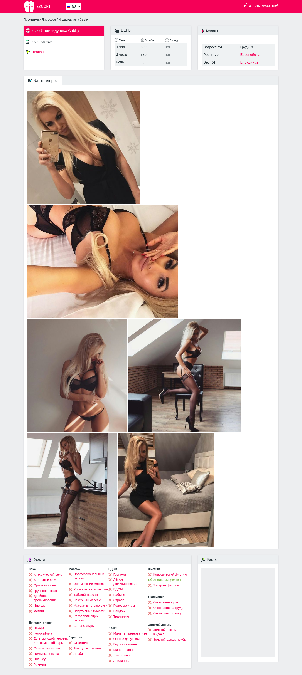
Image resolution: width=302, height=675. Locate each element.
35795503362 (42, 42)
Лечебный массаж (87, 600)
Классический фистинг (170, 574)
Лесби (78, 654)
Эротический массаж (89, 584)
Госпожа (119, 574)
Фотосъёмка (43, 633)
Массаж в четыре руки (90, 606)
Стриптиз (81, 643)
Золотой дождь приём (169, 639)
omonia (35, 52)
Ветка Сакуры (84, 626)
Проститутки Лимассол (40, 19)
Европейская (250, 55)
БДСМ (118, 589)
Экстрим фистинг (166, 585)
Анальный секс (45, 580)
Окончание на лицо (168, 613)
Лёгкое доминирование (125, 582)
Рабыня (119, 595)
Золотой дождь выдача (164, 632)
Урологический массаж (91, 589)
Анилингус (121, 661)
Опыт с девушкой (126, 639)
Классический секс (48, 574)
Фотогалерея (43, 80)
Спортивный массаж (89, 611)
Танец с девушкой (87, 648)
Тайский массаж (86, 595)
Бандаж (119, 611)
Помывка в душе (46, 654)
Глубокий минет (125, 644)
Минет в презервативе (130, 633)
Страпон (119, 600)
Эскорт (39, 628)
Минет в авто (123, 650)
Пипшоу (40, 659)
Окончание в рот (165, 602)
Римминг (40, 665)
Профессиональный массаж (89, 576)
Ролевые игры (124, 606)
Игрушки (40, 606)
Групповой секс (45, 591)
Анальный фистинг (167, 580)
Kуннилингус (122, 655)
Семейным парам (47, 648)
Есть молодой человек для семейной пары (51, 640)
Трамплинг (121, 616)
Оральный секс (45, 585)
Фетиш (39, 611)
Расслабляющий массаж (86, 618)
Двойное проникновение (45, 598)
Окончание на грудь (168, 608)
